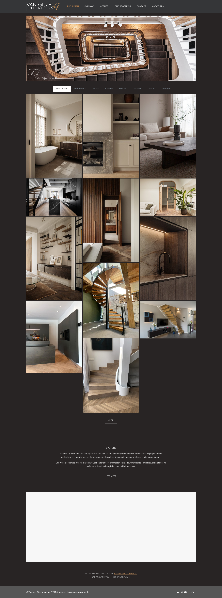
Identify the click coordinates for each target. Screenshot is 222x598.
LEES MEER (111, 476)
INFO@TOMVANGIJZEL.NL (125, 574)
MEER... (111, 420)
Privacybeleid (61, 592)
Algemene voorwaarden (79, 592)
